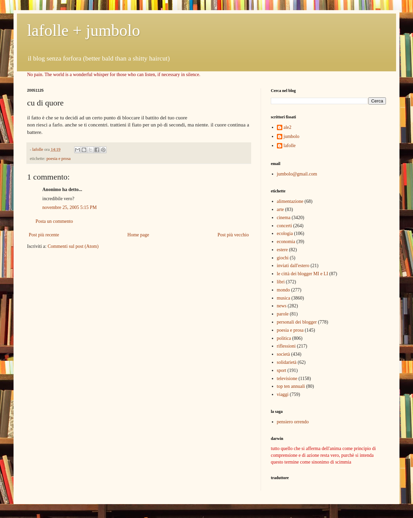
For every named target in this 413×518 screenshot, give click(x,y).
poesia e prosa (58, 158)
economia (286, 241)
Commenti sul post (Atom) (73, 246)
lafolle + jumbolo (83, 30)
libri (281, 281)
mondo (283, 289)
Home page (138, 234)
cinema (283, 217)
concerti (284, 225)
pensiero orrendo (293, 421)
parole (283, 313)
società (283, 354)
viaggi (283, 394)
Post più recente (44, 234)
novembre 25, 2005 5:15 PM (69, 207)
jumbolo (292, 136)
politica (284, 338)
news (282, 305)
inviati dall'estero (293, 265)
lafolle (290, 145)
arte (280, 209)
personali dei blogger (297, 322)
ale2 (287, 127)
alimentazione (290, 201)
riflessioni (286, 346)
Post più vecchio (233, 234)
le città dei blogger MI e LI (302, 273)
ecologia (285, 233)
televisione (287, 378)
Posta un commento (54, 221)
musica (283, 298)
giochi (283, 257)
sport (281, 370)
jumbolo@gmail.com (297, 173)
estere (282, 249)
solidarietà (287, 362)
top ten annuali (291, 386)
